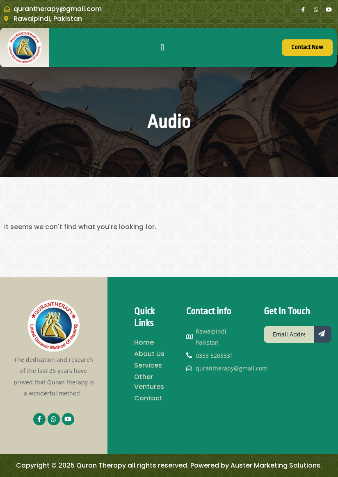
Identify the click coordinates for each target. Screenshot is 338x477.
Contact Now (307, 47)
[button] (162, 48)
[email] (289, 334)
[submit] (323, 334)
